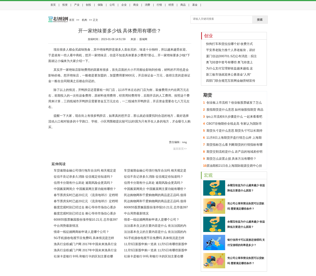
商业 (135, 4)
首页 (53, 4)
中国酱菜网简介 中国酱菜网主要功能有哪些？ (85, 189)
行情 (159, 4)
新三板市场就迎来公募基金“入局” (228, 74)
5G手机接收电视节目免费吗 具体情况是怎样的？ (84, 238)
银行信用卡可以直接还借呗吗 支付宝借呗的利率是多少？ (246, 242)
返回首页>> (180, 148)
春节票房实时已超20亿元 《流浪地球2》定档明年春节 (86, 195)
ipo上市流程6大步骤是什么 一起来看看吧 (234, 116)
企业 (124, 4)
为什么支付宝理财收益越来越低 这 (229, 68)
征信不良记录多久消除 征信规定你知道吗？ (83, 176)
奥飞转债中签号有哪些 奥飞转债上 (229, 62)
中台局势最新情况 (136, 213)
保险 (100, 4)
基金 (195, 4)
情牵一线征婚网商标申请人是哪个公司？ (151, 219)
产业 (76, 4)
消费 (147, 4)
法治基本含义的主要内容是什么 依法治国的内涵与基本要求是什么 (155, 226)
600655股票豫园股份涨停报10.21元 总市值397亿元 (156, 207)
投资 (65, 4)
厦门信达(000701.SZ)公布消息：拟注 (231, 56)
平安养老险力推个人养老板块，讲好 (230, 50)
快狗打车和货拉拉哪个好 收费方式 (229, 44)
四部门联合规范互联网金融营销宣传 (230, 80)
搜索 (260, 19)
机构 (84, 19)
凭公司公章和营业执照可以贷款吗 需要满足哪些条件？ (245, 206)
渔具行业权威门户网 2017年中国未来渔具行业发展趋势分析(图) (85, 244)
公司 (112, 4)
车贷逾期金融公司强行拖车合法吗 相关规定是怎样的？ (85, 171)
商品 (183, 4)
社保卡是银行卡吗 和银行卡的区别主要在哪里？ (83, 257)
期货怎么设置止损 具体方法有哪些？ (231, 158)
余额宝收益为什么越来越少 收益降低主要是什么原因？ (246, 188)
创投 (88, 4)
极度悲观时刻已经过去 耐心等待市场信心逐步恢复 (85, 207)
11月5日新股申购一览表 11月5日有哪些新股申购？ (155, 244)
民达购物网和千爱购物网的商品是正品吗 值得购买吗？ (155, 195)
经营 (171, 4)
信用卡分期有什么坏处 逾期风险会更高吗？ (83, 182)
